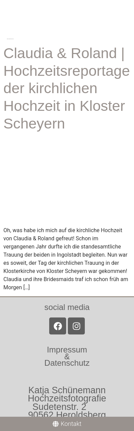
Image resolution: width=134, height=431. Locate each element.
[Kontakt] (67, 424)
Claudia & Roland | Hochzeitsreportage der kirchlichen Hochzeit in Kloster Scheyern (66, 88)
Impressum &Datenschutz (67, 356)
